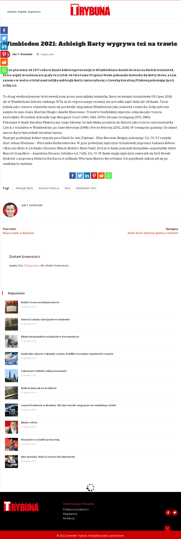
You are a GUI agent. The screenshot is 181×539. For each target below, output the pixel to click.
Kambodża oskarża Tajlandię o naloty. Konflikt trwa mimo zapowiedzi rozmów (67, 352)
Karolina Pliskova (49, 188)
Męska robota (29, 421)
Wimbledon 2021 (86, 188)
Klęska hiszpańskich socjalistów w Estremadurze (50, 335)
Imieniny (11, 11)
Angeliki (22, 11)
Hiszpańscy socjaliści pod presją (40, 438)
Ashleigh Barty (24, 188)
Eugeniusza (34, 11)
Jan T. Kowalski (17, 54)
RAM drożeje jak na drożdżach (39, 387)
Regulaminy (70, 513)
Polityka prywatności (76, 508)
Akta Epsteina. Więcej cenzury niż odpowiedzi (48, 455)
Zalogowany (33, 265)
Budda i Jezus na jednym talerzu (40, 301)
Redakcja (69, 517)
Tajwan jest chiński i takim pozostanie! (44, 370)
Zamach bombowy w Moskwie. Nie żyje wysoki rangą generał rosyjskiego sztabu (69, 404)
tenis (67, 188)
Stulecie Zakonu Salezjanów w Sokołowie (45, 318)
